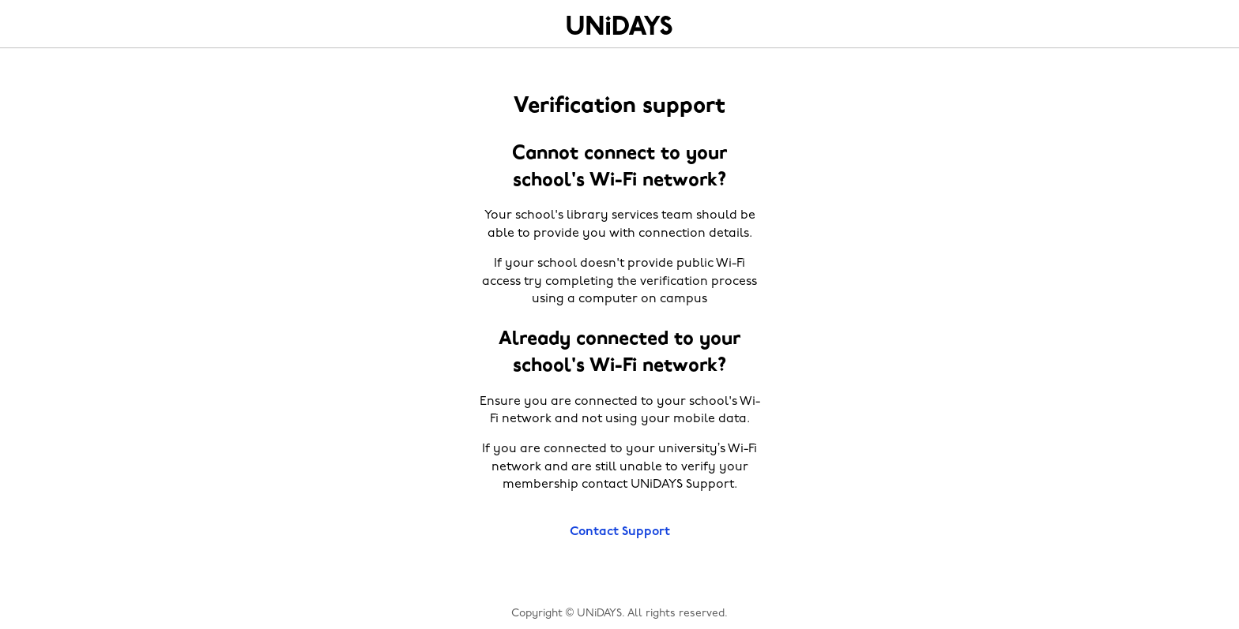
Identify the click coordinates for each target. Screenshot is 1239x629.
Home (619, 25)
